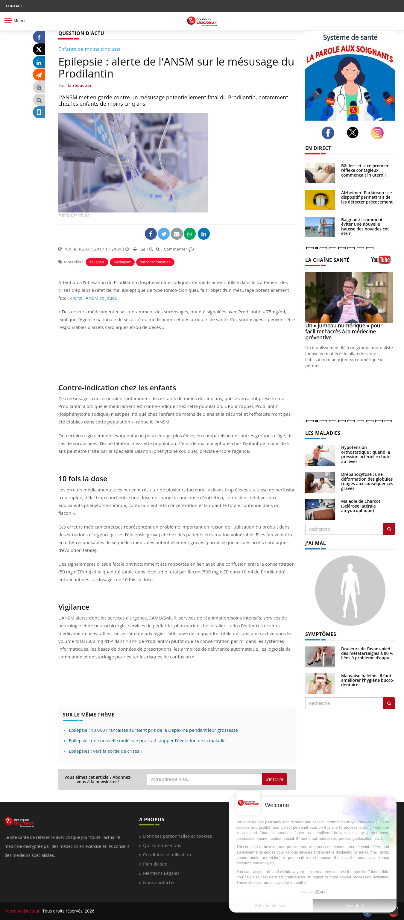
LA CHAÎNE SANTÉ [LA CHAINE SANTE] (327, 260)
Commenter (179, 249)
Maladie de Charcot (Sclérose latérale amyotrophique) (360, 505)
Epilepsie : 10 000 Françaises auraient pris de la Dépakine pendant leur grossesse (153, 730)
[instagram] (379, 133)
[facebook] (330, 133)
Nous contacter (159, 882)
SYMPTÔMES (320, 634)
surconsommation (155, 262)
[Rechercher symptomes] (389, 703)
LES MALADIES (323, 433)
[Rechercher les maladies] (389, 529)
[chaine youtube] (383, 262)
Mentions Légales (161, 873)
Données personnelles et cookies (177, 836)
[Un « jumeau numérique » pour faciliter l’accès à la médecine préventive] (350, 297)
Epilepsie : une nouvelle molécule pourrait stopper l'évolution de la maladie (147, 740)
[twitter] (354, 133)
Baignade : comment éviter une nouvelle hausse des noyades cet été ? (365, 226)
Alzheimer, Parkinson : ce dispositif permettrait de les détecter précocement (367, 197)
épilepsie (96, 262)
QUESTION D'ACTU (81, 33)
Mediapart (122, 262)
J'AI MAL (315, 543)
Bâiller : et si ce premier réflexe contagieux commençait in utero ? (365, 170)
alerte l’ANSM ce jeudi (93, 298)
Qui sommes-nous (162, 845)
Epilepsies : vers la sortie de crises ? (105, 751)
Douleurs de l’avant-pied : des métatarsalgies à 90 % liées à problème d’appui (367, 653)
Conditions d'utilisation (167, 854)
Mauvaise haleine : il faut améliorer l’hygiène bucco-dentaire (367, 680)
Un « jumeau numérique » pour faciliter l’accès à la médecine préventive (343, 331)
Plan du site (155, 864)
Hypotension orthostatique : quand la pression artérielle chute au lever (366, 454)
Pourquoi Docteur (22, 911)
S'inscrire (274, 779)
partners (273, 822)
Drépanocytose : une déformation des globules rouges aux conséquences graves (367, 481)
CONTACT (14, 6)
